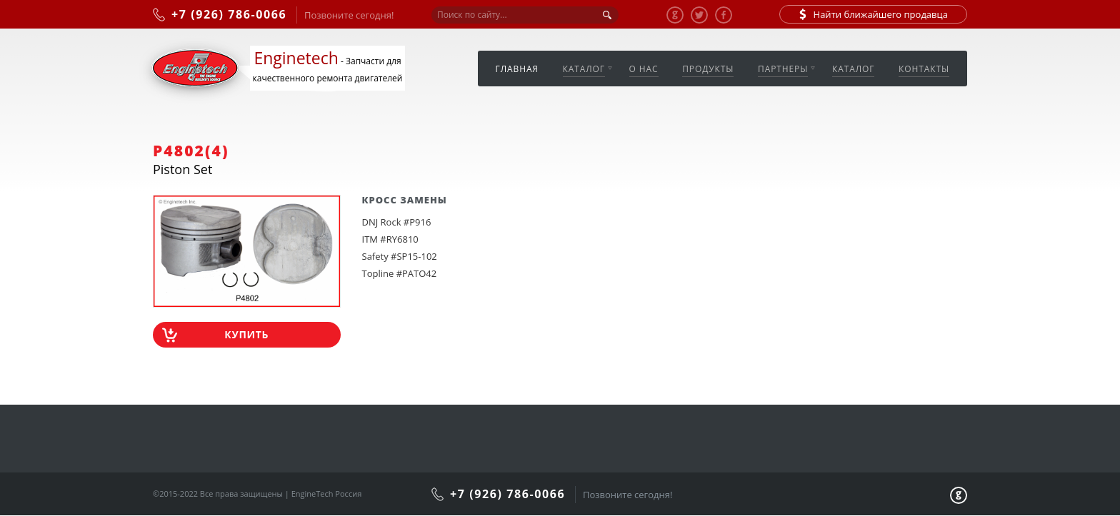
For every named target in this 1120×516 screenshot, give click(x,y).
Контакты (924, 69)
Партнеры (783, 69)
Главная (517, 69)
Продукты (708, 69)
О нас (644, 69)
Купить (246, 334)
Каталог (584, 69)
